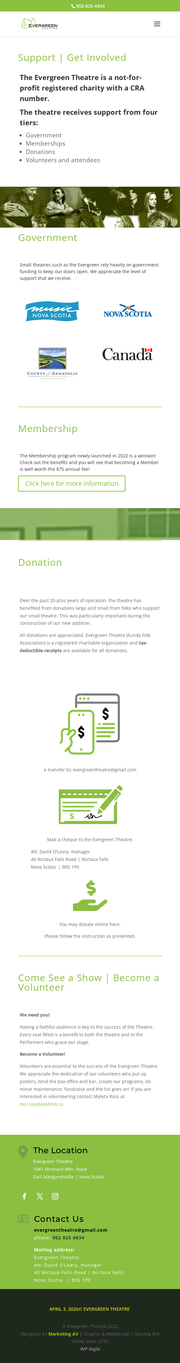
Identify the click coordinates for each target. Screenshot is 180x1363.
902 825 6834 (68, 1238)
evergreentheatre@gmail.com (71, 1230)
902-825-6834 (90, 6)
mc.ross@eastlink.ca (41, 1104)
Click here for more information (72, 483)
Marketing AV (63, 1334)
